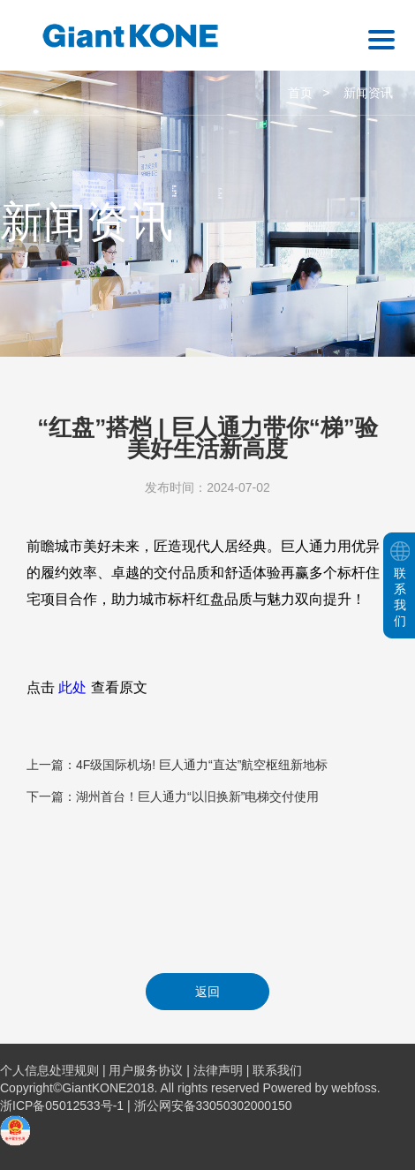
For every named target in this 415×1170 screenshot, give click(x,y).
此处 (72, 687)
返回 (207, 992)
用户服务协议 (146, 1070)
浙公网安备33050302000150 (213, 1105)
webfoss (353, 1088)
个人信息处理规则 (49, 1070)
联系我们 (277, 1070)
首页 (300, 93)
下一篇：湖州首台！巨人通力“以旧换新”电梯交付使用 (172, 796)
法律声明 (218, 1070)
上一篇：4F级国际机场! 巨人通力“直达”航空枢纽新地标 (177, 765)
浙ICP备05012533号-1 (63, 1105)
